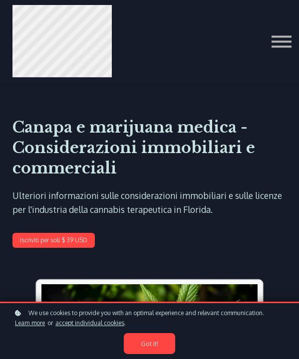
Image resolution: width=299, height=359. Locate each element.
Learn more (30, 323)
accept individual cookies (89, 323)
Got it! (150, 344)
